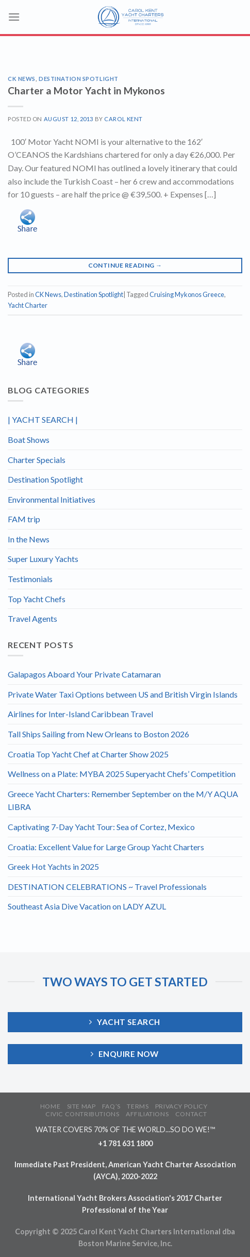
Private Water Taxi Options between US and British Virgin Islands (123, 694)
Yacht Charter (27, 305)
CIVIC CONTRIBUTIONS (82, 1114)
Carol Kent (123, 118)
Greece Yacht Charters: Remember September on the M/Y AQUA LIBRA (123, 800)
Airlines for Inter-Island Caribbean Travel (80, 714)
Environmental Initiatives (51, 499)
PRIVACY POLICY (181, 1106)
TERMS (137, 1106)
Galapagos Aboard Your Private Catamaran (84, 674)
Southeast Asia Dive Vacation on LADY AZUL (87, 906)
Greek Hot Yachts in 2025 (53, 866)
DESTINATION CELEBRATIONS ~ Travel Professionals (107, 886)
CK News (22, 78)
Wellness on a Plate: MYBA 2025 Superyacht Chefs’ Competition (122, 774)
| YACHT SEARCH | (43, 419)
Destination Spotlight (79, 78)
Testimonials (30, 579)
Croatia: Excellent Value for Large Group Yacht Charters (106, 847)
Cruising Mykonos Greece (186, 294)
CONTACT (191, 1114)
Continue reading (125, 265)
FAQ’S (111, 1106)
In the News (28, 539)
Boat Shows (28, 439)
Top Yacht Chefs (36, 599)
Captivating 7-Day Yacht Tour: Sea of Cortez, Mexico (101, 827)
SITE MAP (81, 1106)
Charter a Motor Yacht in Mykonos (86, 90)
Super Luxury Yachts (43, 559)
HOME (50, 1106)
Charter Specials (36, 460)
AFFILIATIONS (147, 1114)
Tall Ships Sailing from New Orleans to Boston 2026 (98, 734)
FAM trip (24, 519)
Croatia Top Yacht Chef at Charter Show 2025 (88, 754)
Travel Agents (32, 618)
